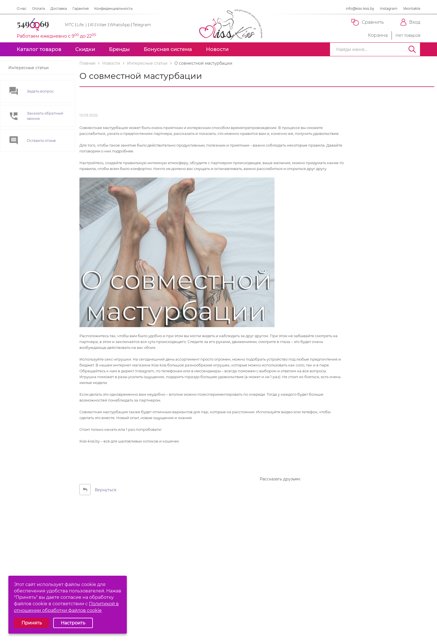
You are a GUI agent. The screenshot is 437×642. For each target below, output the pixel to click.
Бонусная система (168, 49)
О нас (21, 8)
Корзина (373, 35)
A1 (92, 24)
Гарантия (80, 8)
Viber (101, 24)
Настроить (73, 623)
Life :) (82, 24)
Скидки (85, 49)
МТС (69, 24)
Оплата (38, 8)
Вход (410, 22)
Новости (217, 49)
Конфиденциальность (113, 8)
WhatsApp (120, 24)
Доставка (58, 8)
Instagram (388, 8)
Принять (31, 623)
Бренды (119, 49)
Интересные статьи (28, 67)
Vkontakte (411, 8)
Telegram (142, 24)
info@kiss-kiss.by (360, 8)
